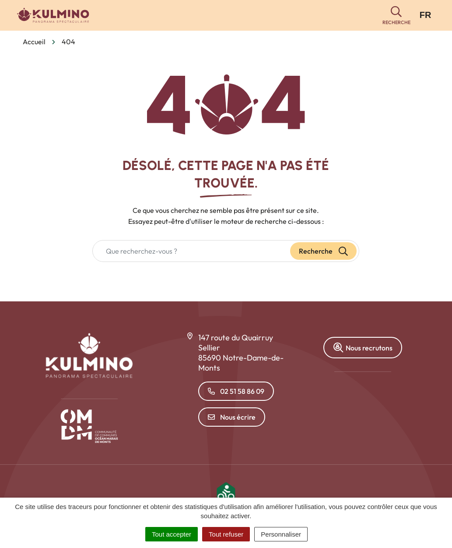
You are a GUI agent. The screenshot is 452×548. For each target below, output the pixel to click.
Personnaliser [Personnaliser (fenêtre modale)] (281, 534)
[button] (396, 15)
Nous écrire (232, 417)
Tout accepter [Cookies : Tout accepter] (171, 534)
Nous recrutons (362, 347)
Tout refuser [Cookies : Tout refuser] (226, 534)
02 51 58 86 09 (236, 391)
